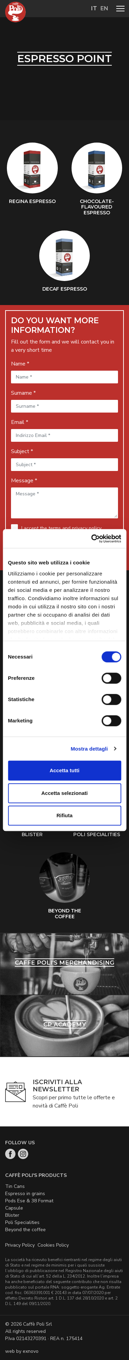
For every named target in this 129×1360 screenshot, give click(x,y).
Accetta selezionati (64, 793)
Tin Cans (15, 1186)
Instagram (23, 1154)
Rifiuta (64, 815)
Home (15, 12)
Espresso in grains (25, 1193)
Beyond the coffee (25, 1229)
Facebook (10, 1154)
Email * (19, 422)
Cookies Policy (53, 1245)
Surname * (23, 393)
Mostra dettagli (89, 749)
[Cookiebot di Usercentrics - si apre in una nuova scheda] (92, 538)
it (94, 8)
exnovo (31, 1351)
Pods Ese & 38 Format (29, 1201)
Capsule (14, 1208)
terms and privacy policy (75, 528)
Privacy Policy (20, 1245)
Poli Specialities (22, 1222)
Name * (20, 364)
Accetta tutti (64, 770)
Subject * (22, 451)
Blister (12, 1215)
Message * (24, 480)
